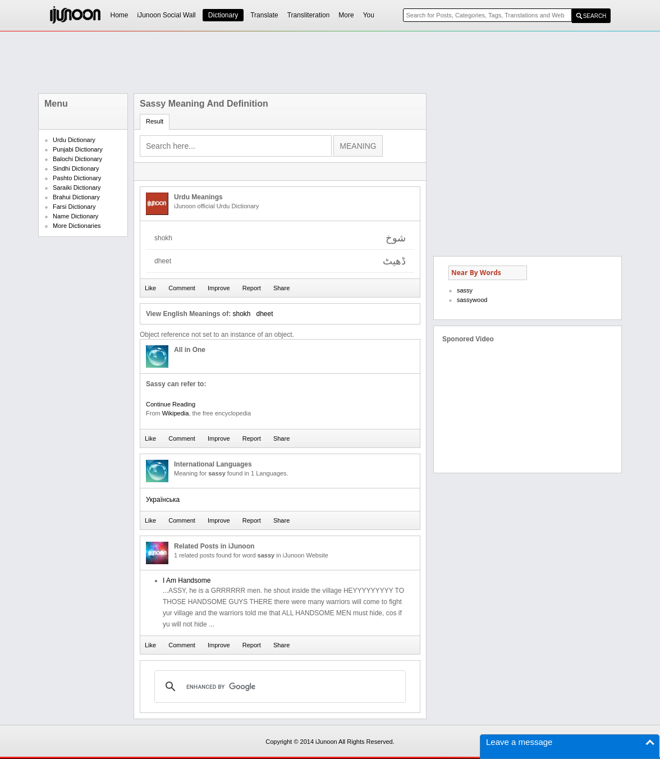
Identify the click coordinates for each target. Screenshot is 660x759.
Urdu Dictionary (74, 139)
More (346, 15)
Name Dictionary (75, 216)
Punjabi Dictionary (78, 149)
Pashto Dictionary (77, 178)
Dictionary (223, 15)
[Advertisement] (330, 62)
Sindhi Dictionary (76, 168)
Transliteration (308, 15)
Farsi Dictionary (74, 206)
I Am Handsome (186, 580)
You (368, 15)
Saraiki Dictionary (77, 187)
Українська (163, 500)
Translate (264, 15)
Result (154, 121)
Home (120, 15)
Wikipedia (175, 413)
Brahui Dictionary (76, 197)
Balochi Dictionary (77, 159)
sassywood (472, 299)
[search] (278, 686)
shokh (241, 314)
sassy (465, 290)
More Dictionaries (77, 225)
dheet (264, 314)
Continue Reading (170, 404)
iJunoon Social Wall (167, 15)
